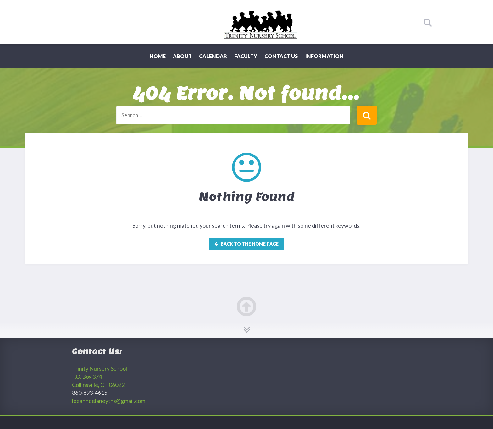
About (182, 56)
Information (324, 56)
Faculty (245, 56)
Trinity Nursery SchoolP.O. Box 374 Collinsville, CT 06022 (99, 376)
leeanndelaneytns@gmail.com (108, 400)
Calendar (213, 56)
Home (158, 56)
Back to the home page (246, 244)
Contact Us (281, 56)
